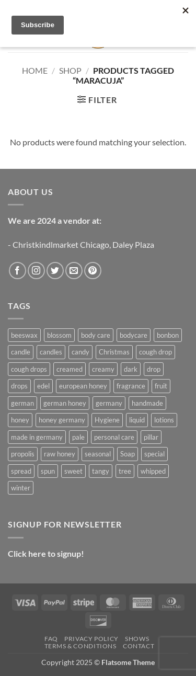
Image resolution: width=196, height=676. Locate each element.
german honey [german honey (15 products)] (64, 403)
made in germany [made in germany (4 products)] (37, 437)
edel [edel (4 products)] (43, 386)
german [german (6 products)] (22, 403)
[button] (97, 100)
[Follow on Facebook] (17, 270)
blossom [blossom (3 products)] (59, 335)
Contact (138, 646)
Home (35, 70)
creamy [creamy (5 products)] (103, 369)
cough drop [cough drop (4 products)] (155, 352)
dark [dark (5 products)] (130, 369)
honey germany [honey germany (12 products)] (62, 420)
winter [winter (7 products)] (20, 488)
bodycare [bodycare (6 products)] (133, 335)
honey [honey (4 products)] (20, 420)
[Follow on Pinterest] (92, 270)
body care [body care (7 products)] (95, 335)
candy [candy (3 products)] (80, 352)
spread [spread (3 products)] (21, 471)
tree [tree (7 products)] (125, 471)
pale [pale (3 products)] (78, 437)
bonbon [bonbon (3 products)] (168, 335)
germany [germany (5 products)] (109, 403)
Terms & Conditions (80, 646)
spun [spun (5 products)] (48, 471)
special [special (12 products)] (154, 454)
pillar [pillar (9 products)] (151, 437)
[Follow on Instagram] (36, 270)
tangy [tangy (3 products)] (100, 471)
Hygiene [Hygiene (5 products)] (107, 420)
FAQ (51, 639)
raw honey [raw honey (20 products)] (59, 454)
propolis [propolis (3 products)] (22, 454)
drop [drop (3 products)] (153, 369)
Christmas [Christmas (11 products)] (114, 352)
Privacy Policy (91, 639)
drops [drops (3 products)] (19, 386)
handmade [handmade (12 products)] (147, 403)
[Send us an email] (74, 270)
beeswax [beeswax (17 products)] (24, 335)
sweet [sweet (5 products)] (73, 471)
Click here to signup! (46, 553)
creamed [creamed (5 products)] (69, 369)
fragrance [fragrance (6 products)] (131, 386)
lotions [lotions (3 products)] (164, 420)
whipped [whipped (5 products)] (153, 471)
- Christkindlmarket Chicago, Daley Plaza (81, 244)
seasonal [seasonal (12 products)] (98, 454)
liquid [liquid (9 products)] (137, 420)
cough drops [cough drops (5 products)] (29, 369)
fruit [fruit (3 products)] (161, 386)
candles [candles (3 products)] (51, 352)
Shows (137, 639)
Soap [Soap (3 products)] (127, 454)
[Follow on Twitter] (55, 270)
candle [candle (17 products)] (20, 352)
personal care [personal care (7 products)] (114, 437)
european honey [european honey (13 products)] (83, 386)
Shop (70, 70)
